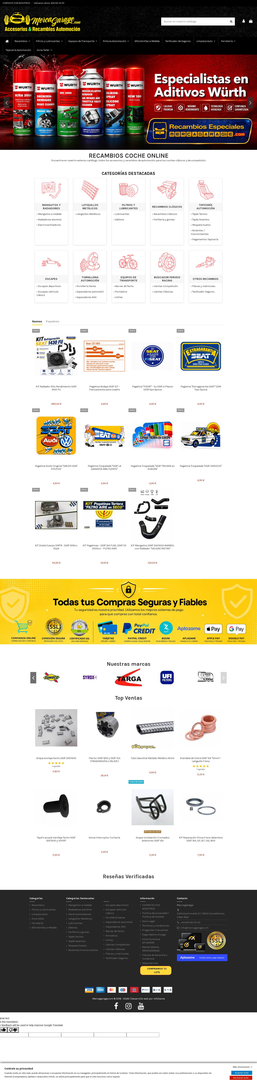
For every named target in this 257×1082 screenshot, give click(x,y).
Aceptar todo (242, 1072)
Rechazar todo (241, 1077)
